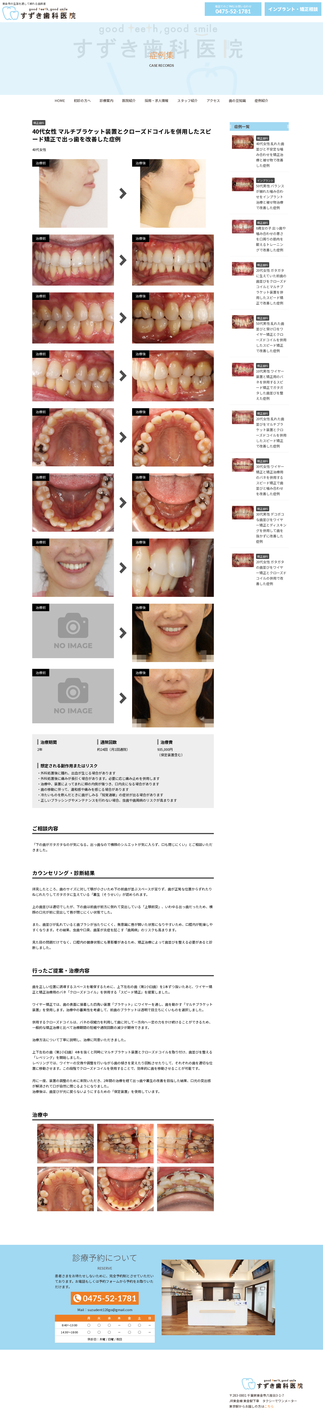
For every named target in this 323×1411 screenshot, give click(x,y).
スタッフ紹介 (187, 100)
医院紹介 (129, 100)
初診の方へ (82, 100)
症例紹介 (261, 100)
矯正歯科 (38, 123)
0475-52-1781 (233, 11)
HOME (60, 100)
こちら (269, 1406)
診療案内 (106, 100)
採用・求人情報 (156, 100)
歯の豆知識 (237, 100)
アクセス (213, 100)
